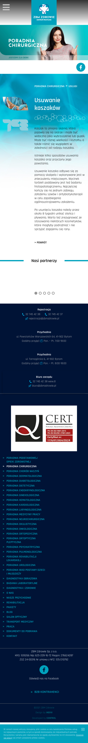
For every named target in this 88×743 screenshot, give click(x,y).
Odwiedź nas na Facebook (44, 693)
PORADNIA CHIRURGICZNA (49, 86)
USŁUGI (73, 86)
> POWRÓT (40, 242)
